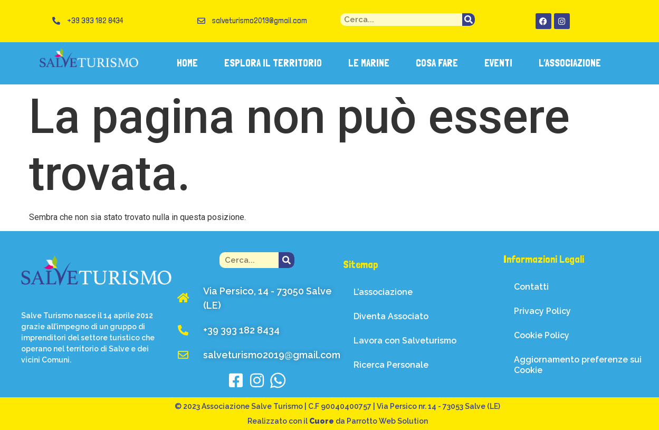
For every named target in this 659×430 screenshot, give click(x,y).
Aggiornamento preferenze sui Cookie (578, 365)
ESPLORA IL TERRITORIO (273, 63)
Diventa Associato (391, 316)
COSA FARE (437, 63)
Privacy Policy (542, 311)
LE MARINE (368, 63)
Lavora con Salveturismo (405, 341)
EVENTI (498, 63)
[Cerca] (468, 19)
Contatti (531, 287)
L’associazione (383, 292)
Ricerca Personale (391, 365)
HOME (187, 63)
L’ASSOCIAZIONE (570, 63)
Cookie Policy (541, 335)
